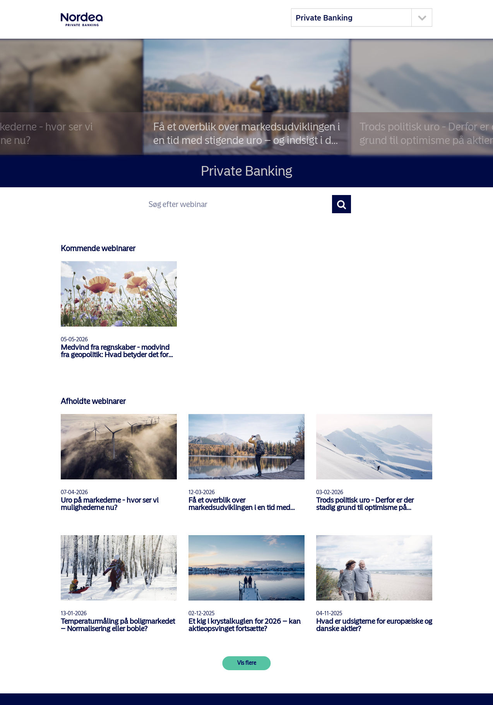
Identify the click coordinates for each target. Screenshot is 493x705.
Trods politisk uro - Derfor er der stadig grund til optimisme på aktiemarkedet (365, 503)
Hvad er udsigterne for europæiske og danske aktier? (374, 625)
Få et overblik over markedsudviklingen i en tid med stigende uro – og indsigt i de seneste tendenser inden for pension (245, 503)
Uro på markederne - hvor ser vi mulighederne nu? (109, 503)
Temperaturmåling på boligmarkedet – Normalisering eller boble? (118, 625)
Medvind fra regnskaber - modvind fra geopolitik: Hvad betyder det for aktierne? (115, 351)
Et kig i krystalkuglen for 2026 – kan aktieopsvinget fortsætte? (244, 625)
